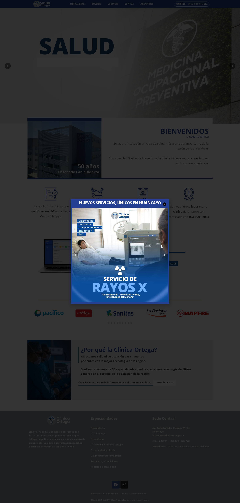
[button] (118, 297)
